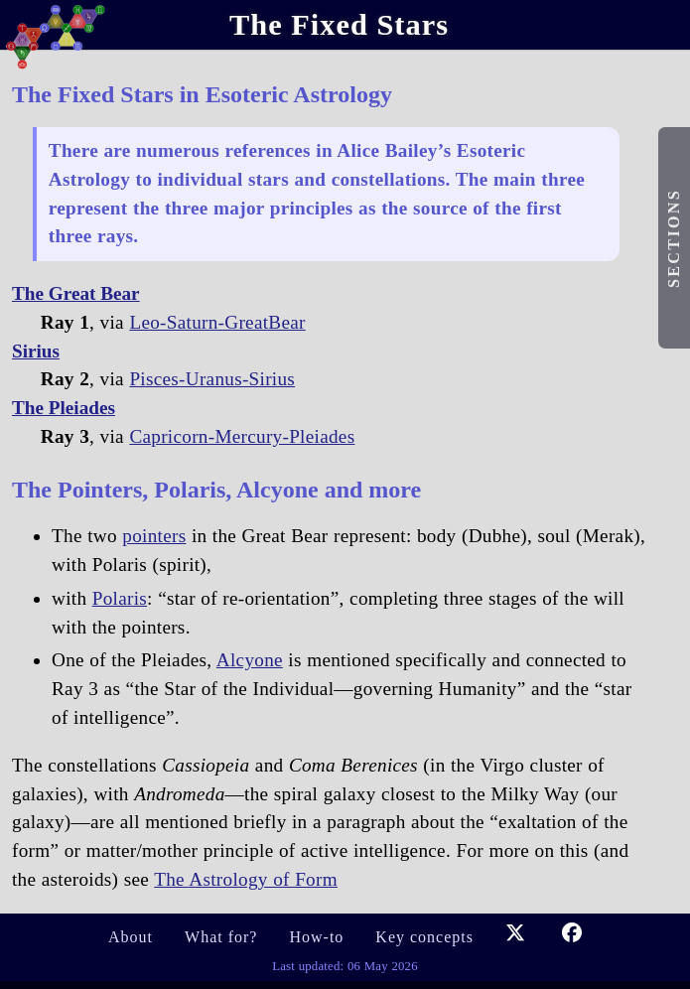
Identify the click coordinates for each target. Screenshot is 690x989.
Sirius (36, 351)
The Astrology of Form (246, 879)
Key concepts (424, 936)
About (130, 936)
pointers (154, 535)
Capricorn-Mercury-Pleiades (241, 436)
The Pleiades (63, 407)
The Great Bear (76, 293)
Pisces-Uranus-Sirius (212, 378)
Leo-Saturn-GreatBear (217, 322)
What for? (221, 936)
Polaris (119, 598)
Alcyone (249, 659)
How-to (316, 936)
